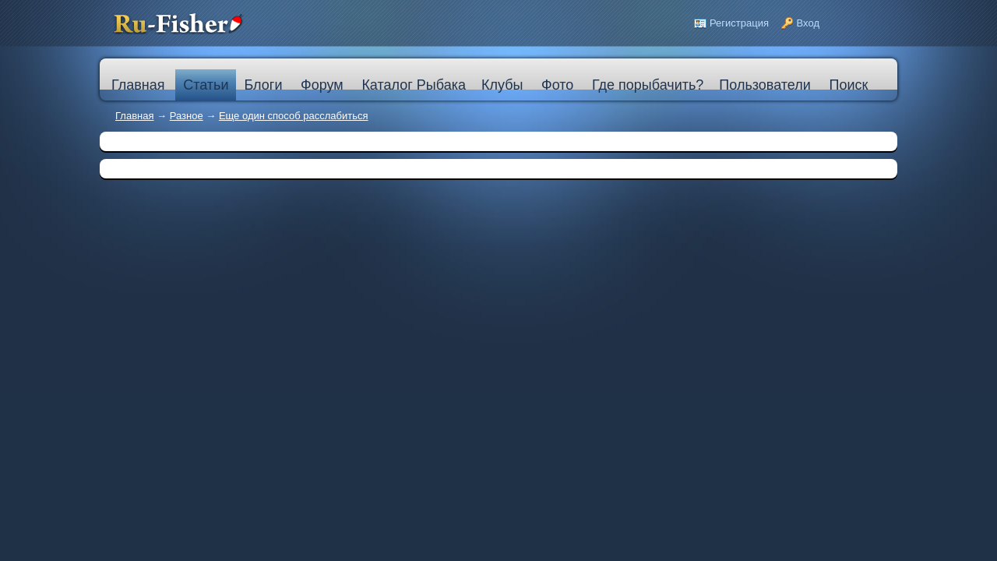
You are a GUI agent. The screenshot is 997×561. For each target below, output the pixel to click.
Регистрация (739, 23)
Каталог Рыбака (413, 85)
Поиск (848, 85)
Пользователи (764, 85)
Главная (134, 116)
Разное (186, 116)
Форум (322, 85)
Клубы (502, 85)
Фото (557, 85)
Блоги (263, 85)
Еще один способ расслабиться (293, 116)
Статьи (205, 85)
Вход (808, 23)
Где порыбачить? (647, 85)
